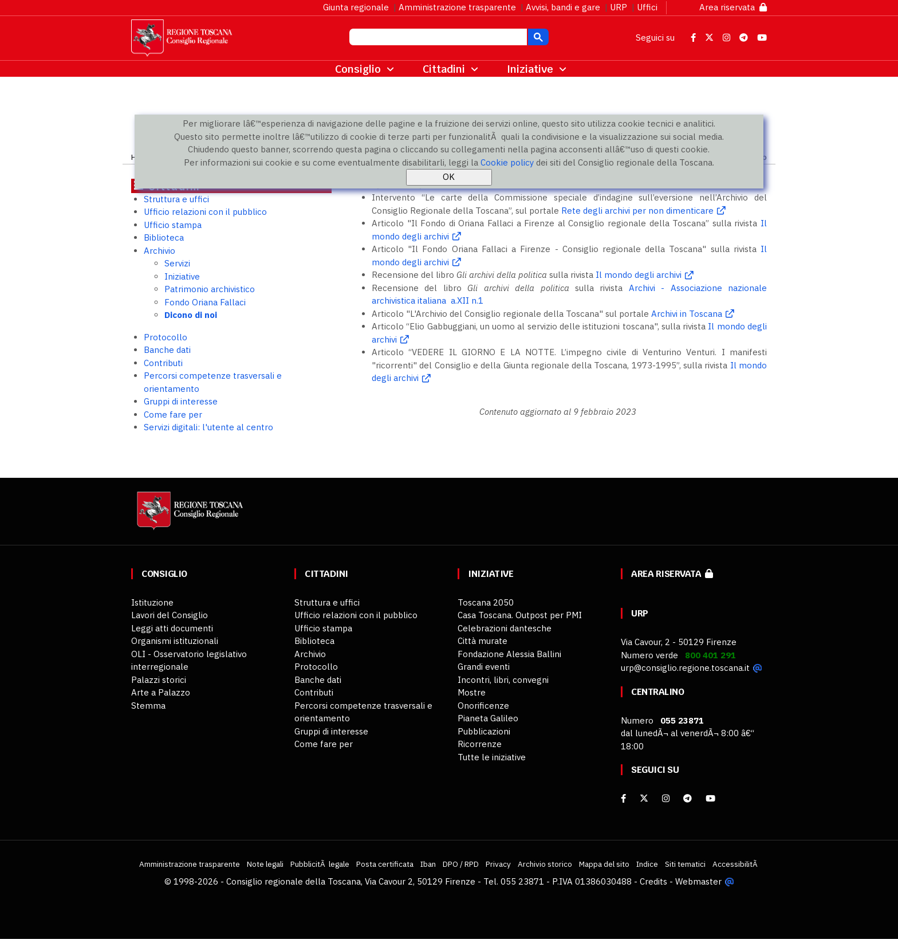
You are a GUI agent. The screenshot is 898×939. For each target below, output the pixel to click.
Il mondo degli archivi (639, 274)
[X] (644, 798)
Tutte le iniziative (492, 757)
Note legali (265, 864)
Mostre (472, 692)
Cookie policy (507, 162)
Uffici (647, 7)
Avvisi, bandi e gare (563, 7)
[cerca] (437, 38)
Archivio (159, 250)
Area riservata (733, 7)
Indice (647, 864)
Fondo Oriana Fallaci (205, 302)
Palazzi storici (158, 679)
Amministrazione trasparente (457, 7)
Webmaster (698, 881)
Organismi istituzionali (174, 640)
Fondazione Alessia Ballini (509, 654)
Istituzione (152, 602)
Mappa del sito (604, 864)
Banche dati (167, 349)
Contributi (163, 362)
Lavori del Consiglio (169, 615)
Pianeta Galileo (488, 718)
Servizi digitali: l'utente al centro (208, 427)
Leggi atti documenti (172, 628)
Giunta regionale (356, 7)
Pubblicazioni (484, 731)
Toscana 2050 (486, 602)
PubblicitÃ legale (319, 864)
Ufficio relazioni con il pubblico (205, 211)
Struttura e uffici (176, 199)
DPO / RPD (461, 864)
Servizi (177, 263)
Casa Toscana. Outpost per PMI (520, 615)
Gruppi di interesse (181, 401)
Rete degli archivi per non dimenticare (637, 210)
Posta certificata (384, 864)
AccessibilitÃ (735, 864)
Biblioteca (164, 237)
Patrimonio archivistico (209, 289)
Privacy (498, 864)
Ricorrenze (480, 743)
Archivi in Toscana (686, 313)
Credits (653, 881)
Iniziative (182, 276)
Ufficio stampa (173, 224)
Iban (428, 864)
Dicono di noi (190, 314)
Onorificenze (483, 705)
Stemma (148, 705)
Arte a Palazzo (160, 692)
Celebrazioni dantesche (505, 628)
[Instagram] (665, 798)
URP (618, 7)
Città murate (482, 640)
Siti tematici (685, 864)
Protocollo (165, 337)
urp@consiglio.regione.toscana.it (685, 667)
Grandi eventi (484, 666)
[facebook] (623, 798)
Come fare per (173, 414)
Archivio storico (545, 864)
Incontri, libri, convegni (503, 679)
